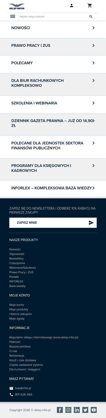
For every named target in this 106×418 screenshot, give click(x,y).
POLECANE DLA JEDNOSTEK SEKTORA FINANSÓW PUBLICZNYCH (47, 146)
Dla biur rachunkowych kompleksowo (37, 83)
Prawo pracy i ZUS (30, 45)
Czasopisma (17, 263)
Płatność (14, 342)
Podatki (14, 277)
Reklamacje (16, 355)
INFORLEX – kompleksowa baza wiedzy (51, 188)
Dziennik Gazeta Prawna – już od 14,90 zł (52, 123)
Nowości (20, 27)
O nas (13, 351)
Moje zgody (17, 318)
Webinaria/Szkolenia (22, 268)
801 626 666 (23, 394)
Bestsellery (16, 258)
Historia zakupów (20, 314)
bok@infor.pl (23, 388)
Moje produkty (18, 309)
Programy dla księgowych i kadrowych (41, 168)
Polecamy (22, 63)
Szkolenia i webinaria (34, 103)
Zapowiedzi (16, 254)
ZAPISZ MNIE (55, 223)
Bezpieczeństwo (20, 346)
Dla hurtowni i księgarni (24, 369)
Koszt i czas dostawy (22, 360)
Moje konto (16, 305)
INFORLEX (16, 281)
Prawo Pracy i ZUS (21, 272)
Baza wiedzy (17, 286)
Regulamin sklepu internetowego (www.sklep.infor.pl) (43, 337)
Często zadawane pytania (26, 365)
